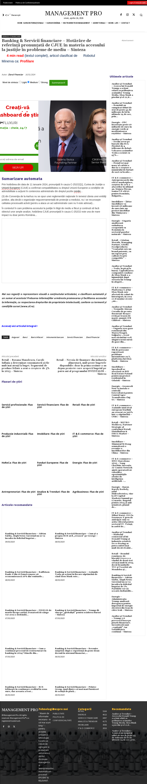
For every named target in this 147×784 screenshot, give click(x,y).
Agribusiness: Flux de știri (88, 491)
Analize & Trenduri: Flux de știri (53, 493)
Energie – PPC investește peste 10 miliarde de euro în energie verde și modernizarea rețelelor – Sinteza (122, 128)
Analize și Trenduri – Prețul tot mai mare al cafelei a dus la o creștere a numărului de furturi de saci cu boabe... (122, 166)
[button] (141, 15)
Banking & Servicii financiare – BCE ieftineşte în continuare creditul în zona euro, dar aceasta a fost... (26, 689)
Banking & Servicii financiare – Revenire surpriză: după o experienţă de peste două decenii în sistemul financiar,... (77, 650)
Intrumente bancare (55, 337)
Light (24, 82)
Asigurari (15, 337)
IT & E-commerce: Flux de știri (88, 435)
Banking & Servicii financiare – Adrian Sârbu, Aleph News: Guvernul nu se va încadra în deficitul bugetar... (25, 535)
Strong (44, 82)
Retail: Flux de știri (84, 404)
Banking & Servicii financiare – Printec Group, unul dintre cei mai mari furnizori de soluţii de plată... (77, 689)
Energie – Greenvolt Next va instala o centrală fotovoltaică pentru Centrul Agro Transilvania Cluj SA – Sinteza (122, 393)
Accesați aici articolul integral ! (19, 326)
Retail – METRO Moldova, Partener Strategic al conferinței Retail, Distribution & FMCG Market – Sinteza (122, 429)
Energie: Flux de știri (85, 462)
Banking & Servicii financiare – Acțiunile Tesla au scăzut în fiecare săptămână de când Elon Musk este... (76, 574)
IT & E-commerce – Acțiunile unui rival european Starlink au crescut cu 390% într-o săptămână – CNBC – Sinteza (122, 411)
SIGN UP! (18, 167)
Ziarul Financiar (15, 74)
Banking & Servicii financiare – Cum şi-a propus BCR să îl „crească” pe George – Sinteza (76, 535)
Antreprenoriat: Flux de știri (18, 491)
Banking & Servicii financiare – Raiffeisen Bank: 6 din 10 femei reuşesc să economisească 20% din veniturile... (27, 574)
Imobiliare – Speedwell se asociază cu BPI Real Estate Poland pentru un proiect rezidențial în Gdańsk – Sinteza (122, 374)
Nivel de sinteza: (10, 82)
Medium (34, 82)
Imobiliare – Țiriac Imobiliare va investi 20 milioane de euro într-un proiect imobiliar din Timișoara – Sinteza (122, 208)
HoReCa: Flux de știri (14, 462)
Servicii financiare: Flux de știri (53, 406)
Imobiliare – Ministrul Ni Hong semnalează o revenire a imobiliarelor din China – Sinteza (121, 447)
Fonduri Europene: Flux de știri (52, 464)
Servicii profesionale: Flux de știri (17, 406)
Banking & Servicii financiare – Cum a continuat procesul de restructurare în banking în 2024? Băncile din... (25, 650)
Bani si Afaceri (37, 337)
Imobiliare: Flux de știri (51, 433)
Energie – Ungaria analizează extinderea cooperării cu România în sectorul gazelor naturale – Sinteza (121, 228)
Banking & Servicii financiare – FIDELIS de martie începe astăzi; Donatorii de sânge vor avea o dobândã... (28, 612)
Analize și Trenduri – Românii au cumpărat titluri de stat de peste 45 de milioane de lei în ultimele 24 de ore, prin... (122, 110)
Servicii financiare (11, 36)
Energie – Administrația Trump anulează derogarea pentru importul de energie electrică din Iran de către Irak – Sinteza (122, 603)
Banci (25, 337)
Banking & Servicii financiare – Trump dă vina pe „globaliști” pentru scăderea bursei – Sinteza (78, 612)
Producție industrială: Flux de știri (17, 435)
